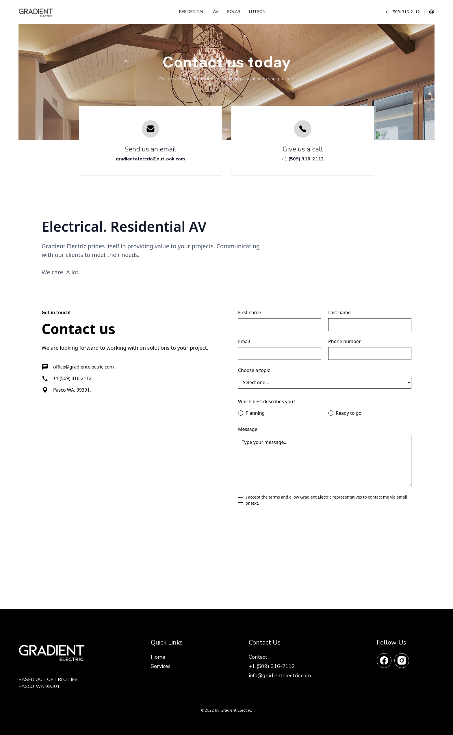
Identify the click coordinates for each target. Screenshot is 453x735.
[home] (38, 12)
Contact (258, 656)
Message (247, 429)
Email (244, 341)
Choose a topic (254, 370)
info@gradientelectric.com (280, 675)
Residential (191, 11)
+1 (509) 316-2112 (402, 12)
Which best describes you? (266, 401)
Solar (233, 11)
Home (158, 656)
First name (249, 312)
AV (215, 11)
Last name (339, 312)
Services (160, 666)
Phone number (344, 341)
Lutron (257, 11)
